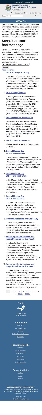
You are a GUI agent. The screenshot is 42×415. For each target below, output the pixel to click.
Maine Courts (20, 359)
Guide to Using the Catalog (17, 72)
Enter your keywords (9, 62)
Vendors (20, 331)
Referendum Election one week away (22, 219)
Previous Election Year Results (19, 118)
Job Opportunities (20, 328)
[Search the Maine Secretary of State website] (12, 16)
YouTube (20, 379)
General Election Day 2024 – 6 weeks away (15, 152)
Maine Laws (20, 356)
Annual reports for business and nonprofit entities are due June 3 (20, 237)
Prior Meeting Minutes (16, 93)
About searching (8, 70)
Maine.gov (20, 347)
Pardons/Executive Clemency (20, 334)
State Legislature (20, 353)
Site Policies (20, 337)
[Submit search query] (37, 16)
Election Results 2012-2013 (18, 140)
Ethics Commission (20, 362)
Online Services (25, 2)
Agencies (17, 2)
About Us (10, 13)
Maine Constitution (20, 350)
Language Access (21, 396)
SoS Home (20, 325)
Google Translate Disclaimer (21, 399)
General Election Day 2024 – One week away (16, 174)
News (26, 13)
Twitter (20, 376)
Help (32, 2)
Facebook (20, 373)
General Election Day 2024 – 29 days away (15, 197)
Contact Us (19, 13)
